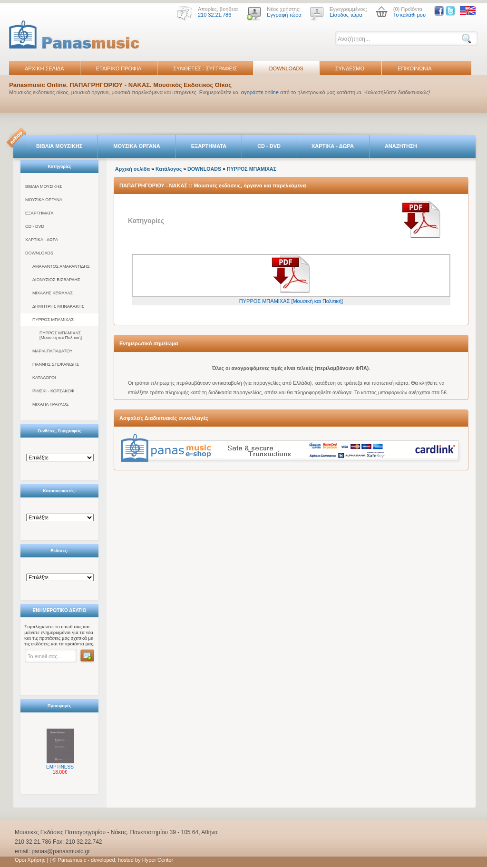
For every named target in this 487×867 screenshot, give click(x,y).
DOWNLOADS (286, 68)
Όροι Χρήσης (30, 860)
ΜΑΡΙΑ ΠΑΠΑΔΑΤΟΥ (52, 351)
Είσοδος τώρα (346, 15)
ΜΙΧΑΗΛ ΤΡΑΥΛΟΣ (50, 404)
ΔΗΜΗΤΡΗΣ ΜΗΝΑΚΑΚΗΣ (58, 306)
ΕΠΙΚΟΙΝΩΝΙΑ (414, 68)
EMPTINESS (60, 767)
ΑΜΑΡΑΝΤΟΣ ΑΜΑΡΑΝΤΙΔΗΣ (61, 266)
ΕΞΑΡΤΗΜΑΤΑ (208, 146)
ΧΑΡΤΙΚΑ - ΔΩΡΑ (333, 146)
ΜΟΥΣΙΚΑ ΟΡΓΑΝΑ (136, 146)
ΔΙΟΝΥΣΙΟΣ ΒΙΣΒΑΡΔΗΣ (56, 279)
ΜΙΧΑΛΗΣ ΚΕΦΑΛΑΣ (52, 293)
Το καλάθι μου (409, 15)
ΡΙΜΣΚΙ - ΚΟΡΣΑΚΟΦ (53, 391)
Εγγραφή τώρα (284, 15)
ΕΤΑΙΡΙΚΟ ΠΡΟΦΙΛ (119, 68)
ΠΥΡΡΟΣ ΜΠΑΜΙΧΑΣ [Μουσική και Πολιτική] (60, 335)
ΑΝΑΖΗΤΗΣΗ (401, 146)
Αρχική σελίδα (132, 169)
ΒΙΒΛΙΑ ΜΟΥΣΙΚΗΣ (59, 146)
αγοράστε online (260, 92)
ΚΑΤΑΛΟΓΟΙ (44, 377)
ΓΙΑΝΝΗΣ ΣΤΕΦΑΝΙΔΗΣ (55, 364)
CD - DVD (269, 146)
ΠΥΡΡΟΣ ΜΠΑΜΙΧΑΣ (53, 319)
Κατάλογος (169, 169)
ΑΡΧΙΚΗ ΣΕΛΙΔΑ (44, 68)
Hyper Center (157, 860)
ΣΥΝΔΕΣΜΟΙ (350, 68)
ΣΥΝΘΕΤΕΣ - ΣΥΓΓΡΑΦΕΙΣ (205, 68)
